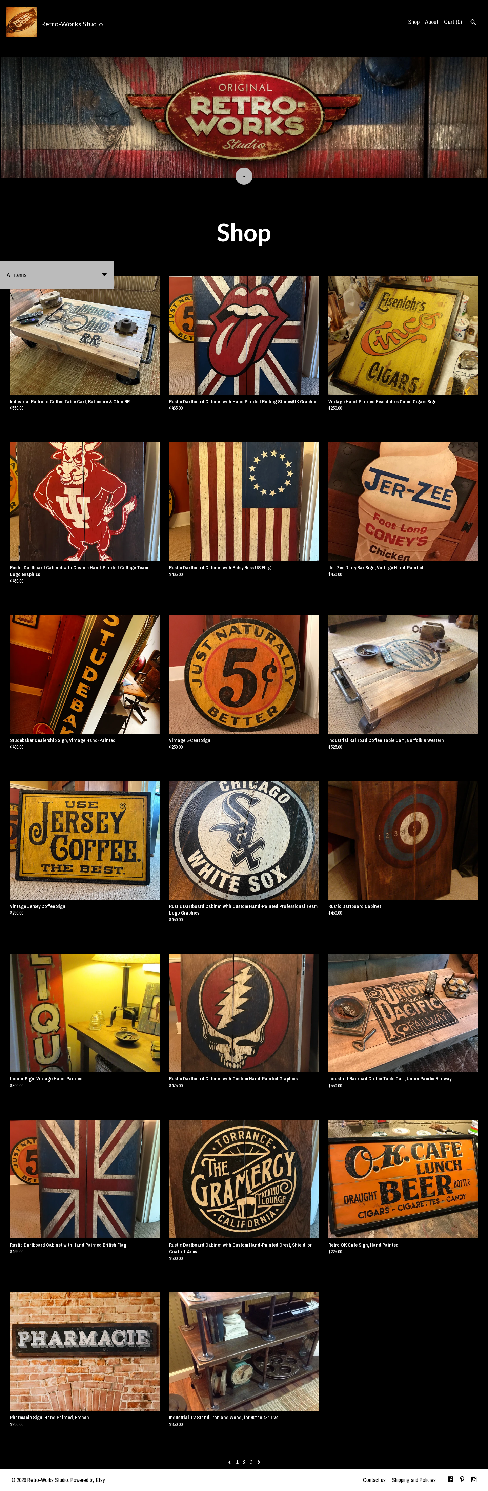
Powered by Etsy (87, 1480)
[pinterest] (462, 1480)
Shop (414, 22)
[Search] (473, 23)
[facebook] (450, 1480)
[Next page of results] (259, 1462)
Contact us (374, 1480)
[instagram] (473, 1480)
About (432, 22)
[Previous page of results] (230, 1462)
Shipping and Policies (414, 1480)
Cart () (453, 22)
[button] (57, 275)
